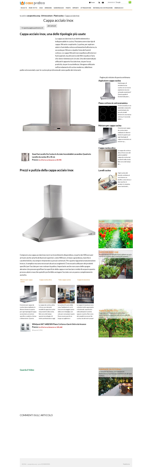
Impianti (76, 8)
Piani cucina (58, 16)
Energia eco (119, 8)
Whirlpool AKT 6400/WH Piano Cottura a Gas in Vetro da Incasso (59, 324)
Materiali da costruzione (103, 8)
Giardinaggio (59, 8)
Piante (68, 8)
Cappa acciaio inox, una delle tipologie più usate (53, 34)
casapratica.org (33, 16)
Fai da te (24, 8)
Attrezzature (86, 8)
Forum (92, 2)
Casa (41, 8)
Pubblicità (126, 464)
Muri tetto (33, 8)
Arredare (48, 8)
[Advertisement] (44, 13)
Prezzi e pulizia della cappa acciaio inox (46, 170)
